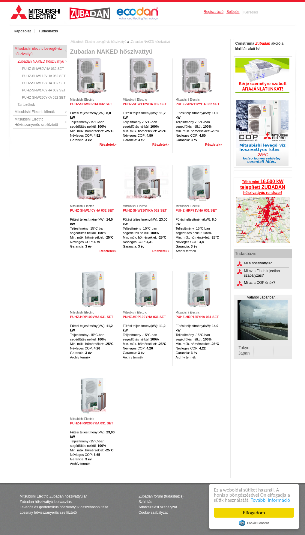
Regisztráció (213, 12)
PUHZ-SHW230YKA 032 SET (44, 97)
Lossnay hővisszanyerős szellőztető (48, 512)
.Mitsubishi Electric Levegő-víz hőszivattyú (98, 41)
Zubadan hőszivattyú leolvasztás (46, 502)
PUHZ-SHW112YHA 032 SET (44, 83)
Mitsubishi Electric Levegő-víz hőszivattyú (38, 51)
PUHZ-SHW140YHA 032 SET (44, 90)
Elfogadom (254, 513)
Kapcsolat (22, 31)
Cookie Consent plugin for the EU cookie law (254, 523)
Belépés (232, 12)
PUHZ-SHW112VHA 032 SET (44, 76)
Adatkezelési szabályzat (158, 507)
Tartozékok (26, 105)
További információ (270, 500)
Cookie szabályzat (153, 512)
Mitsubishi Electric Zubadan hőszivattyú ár (53, 496)
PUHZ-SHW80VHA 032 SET (43, 68)
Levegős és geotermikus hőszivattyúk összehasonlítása (64, 507)
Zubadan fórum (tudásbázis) (161, 496)
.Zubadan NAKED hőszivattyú (150, 41)
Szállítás (145, 502)
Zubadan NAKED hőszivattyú (41, 61)
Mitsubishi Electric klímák (35, 112)
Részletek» (108, 144)
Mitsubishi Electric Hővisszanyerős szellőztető (36, 122)
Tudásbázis (48, 31)
